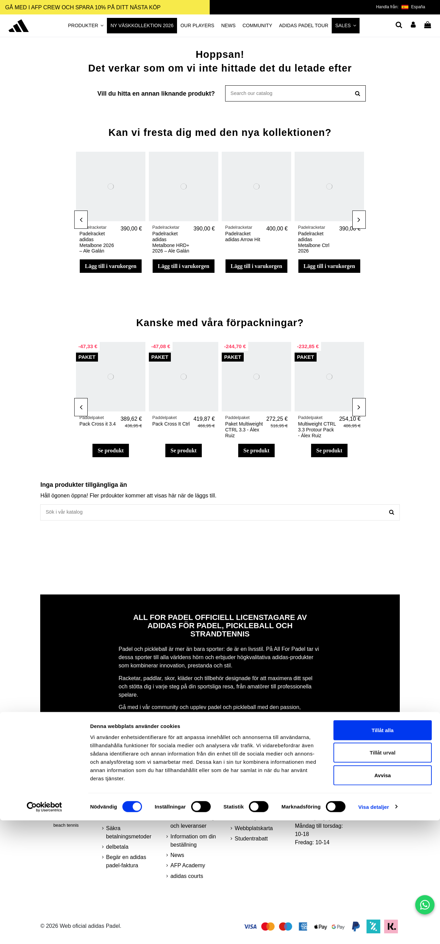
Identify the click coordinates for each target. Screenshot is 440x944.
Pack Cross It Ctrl (171, 425)
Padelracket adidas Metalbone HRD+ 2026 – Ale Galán (170, 244)
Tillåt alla (383, 854)
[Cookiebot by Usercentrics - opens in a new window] (44, 930)
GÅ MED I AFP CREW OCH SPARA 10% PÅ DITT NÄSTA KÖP (83, 7)
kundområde (250, 789)
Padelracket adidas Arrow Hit (242, 238)
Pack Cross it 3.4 (97, 425)
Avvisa (382, 899)
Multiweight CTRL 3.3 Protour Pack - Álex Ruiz (317, 431)
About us (181, 800)
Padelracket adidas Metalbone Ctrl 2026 (313, 244)
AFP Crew (247, 810)
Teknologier (249, 821)
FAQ (176, 789)
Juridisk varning (125, 789)
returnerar (182, 810)
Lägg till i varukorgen (110, 267)
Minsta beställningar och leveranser (194, 825)
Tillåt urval (383, 876)
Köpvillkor (118, 800)
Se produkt (111, 452)
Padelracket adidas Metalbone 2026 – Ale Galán (96, 244)
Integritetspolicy (125, 810)
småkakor (118, 821)
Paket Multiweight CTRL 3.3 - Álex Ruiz (244, 431)
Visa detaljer (373, 930)
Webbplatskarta (254, 831)
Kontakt (244, 800)
